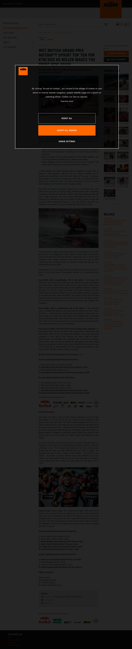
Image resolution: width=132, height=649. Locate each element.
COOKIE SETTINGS (67, 141)
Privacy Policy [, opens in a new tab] (64, 101)
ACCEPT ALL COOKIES (67, 130)
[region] (67, 107)
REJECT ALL (67, 118)
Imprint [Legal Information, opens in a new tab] (71, 101)
